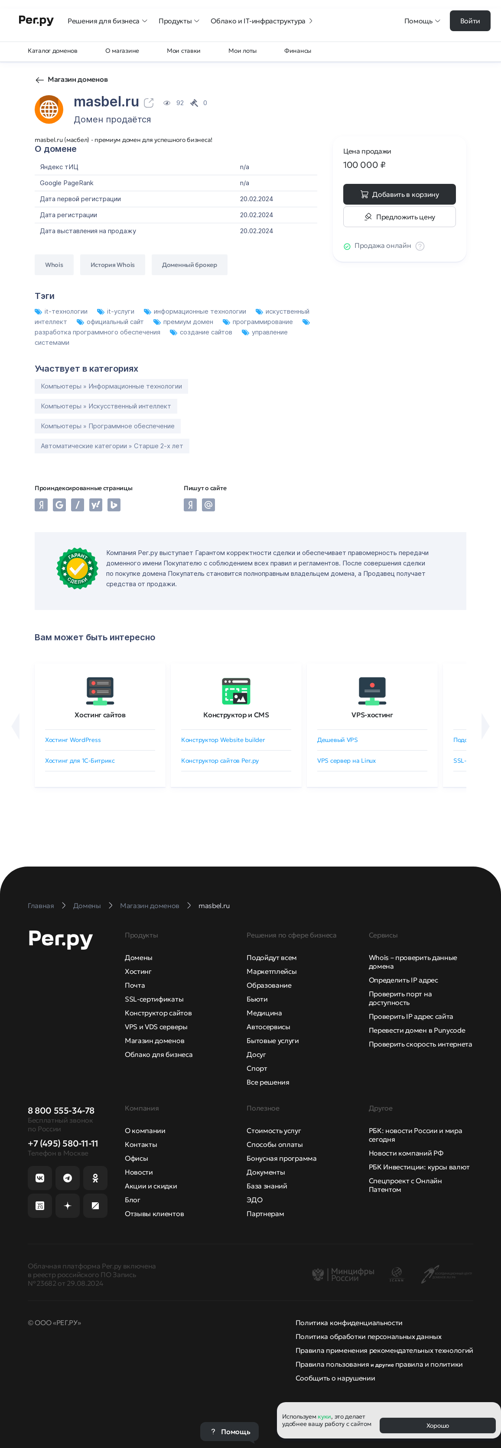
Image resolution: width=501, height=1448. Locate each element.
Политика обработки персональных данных (369, 1336)
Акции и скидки (151, 1186)
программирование (259, 322)
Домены (139, 957)
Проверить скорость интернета (420, 1044)
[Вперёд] (485, 726)
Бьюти (257, 999)
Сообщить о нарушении (335, 1378)
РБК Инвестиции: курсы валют (419, 1166)
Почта (135, 985)
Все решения (268, 1082)
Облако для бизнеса (158, 1054)
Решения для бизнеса (108, 20)
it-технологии (62, 311)
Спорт (257, 1068)
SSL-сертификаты (154, 999)
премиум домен (184, 322)
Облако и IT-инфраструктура (262, 20)
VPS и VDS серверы (156, 1026)
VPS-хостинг (372, 714)
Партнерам (265, 1213)
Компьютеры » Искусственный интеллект (106, 406)
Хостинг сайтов (100, 714)
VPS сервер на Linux (346, 760)
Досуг (256, 1054)
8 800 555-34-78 (61, 1110)
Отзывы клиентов (154, 1213)
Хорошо (437, 1425)
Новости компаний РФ (406, 1153)
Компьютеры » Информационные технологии (111, 386)
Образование (269, 985)
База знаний (267, 1186)
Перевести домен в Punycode (417, 1030)
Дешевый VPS (337, 740)
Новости (139, 1172)
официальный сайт (111, 322)
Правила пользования (332, 1364)
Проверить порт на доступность (400, 998)
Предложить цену (405, 216)
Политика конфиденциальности (349, 1322)
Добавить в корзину (405, 194)
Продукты (179, 20)
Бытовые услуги (273, 1040)
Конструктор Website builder (223, 740)
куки (324, 1416)
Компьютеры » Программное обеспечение (108, 426)
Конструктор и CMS (236, 714)
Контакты (141, 1144)
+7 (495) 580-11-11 (63, 1143)
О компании (145, 1130)
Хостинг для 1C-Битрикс (80, 760)
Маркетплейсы (271, 971)
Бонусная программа (281, 1158)
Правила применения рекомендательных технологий (384, 1350)
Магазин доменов (77, 79)
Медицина (264, 1012)
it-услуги (116, 311)
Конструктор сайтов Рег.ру (220, 760)
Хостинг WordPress (73, 740)
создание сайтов (202, 332)
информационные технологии (196, 311)
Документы (266, 1172)
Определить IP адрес (403, 980)
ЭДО (254, 1199)
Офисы (136, 1158)
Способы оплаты (275, 1144)
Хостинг (138, 971)
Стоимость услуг (274, 1130)
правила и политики (429, 1364)
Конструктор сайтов (158, 1012)
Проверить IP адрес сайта (411, 1016)
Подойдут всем (272, 957)
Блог (132, 1199)
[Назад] (15, 726)
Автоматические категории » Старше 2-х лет (112, 446)
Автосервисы (268, 1026)
